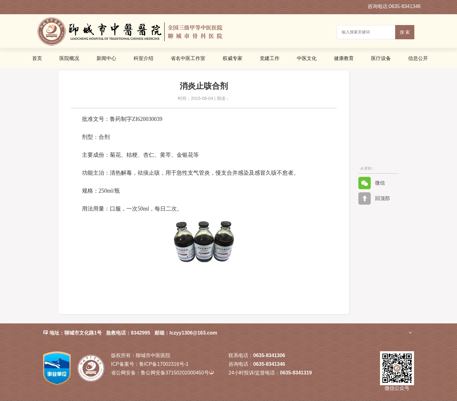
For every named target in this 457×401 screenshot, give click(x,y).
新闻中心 (106, 58)
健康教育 (344, 58)
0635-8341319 (296, 372)
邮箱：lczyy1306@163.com (186, 332)
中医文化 (307, 58)
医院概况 (69, 58)
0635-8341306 (269, 355)
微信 (371, 183)
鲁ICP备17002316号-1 (150, 364)
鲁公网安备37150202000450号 (162, 372)
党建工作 (270, 58)
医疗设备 (381, 58)
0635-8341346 (269, 364)
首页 (37, 58)
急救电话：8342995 (128, 332)
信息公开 (418, 58)
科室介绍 (143, 58)
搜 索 (405, 32)
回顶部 (374, 198)
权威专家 (232, 58)
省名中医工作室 (188, 58)
